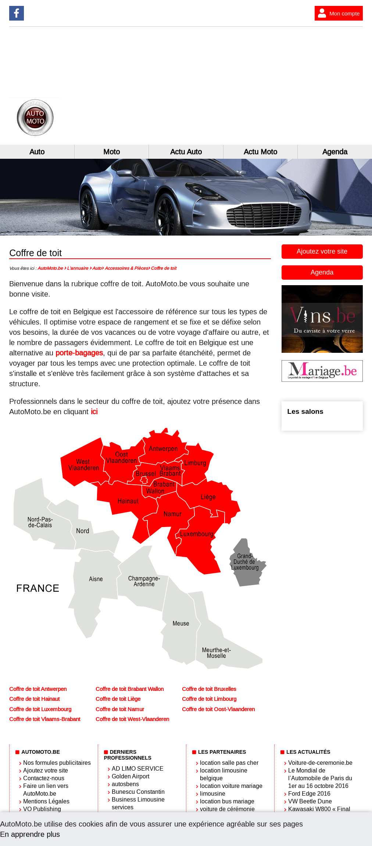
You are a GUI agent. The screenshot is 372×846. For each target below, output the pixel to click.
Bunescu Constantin (138, 792)
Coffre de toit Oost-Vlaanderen (218, 709)
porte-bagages (79, 353)
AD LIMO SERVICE (138, 768)
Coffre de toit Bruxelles (209, 689)
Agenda (322, 272)
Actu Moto (260, 152)
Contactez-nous (43, 778)
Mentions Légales (46, 801)
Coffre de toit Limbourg (209, 699)
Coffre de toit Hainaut (34, 699)
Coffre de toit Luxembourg (40, 709)
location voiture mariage (231, 786)
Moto (111, 152)
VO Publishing (42, 809)
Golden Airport (130, 776)
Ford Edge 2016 (309, 793)
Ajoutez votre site (322, 251)
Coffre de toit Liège (118, 699)
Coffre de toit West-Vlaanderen (132, 719)
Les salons (305, 411)
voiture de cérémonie (227, 809)
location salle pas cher (229, 763)
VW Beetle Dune (310, 801)
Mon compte (337, 13)
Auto (36, 152)
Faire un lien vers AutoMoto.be (45, 789)
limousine (212, 793)
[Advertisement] (292, 85)
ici (94, 411)
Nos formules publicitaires (57, 763)
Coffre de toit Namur (120, 709)
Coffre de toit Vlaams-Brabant (44, 719)
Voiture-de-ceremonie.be (320, 763)
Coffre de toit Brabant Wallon (130, 689)
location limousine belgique (223, 774)
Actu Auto (186, 152)
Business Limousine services (138, 803)
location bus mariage (227, 801)
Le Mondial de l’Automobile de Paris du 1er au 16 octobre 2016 (320, 778)
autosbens (125, 784)
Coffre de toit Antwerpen (38, 689)
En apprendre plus (30, 834)
